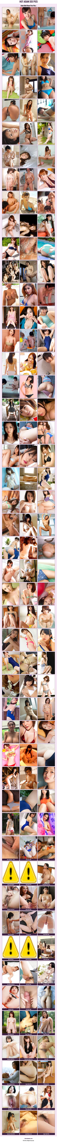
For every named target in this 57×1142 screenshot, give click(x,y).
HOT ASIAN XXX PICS (28, 1)
